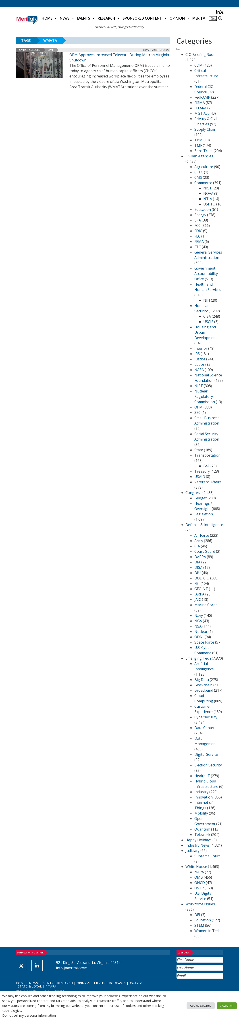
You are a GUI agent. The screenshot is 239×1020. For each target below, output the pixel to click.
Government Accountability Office (206, 273)
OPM (50, 49)
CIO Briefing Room (200, 54)
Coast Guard (204, 551)
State (198, 449)
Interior (200, 348)
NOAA (208, 193)
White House (196, 866)
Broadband (203, 690)
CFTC (198, 172)
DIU (197, 572)
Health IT (202, 775)
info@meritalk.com (71, 967)
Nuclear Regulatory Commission (204, 396)
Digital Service (206, 754)
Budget (200, 498)
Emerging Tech (198, 658)
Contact (46, 990)
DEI (197, 914)
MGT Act (201, 113)
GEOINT (201, 588)
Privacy (59, 990)
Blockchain (203, 685)
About (19, 990)
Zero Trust (203, 150)
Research (106, 18)
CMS (198, 177)
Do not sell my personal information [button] (29, 1015)
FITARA (200, 108)
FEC (197, 236)
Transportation (207, 455)
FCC (197, 225)
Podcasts (117, 983)
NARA (199, 872)
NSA (198, 626)
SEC (197, 412)
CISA (207, 316)
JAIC (197, 599)
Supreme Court (207, 855)
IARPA (199, 594)
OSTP (199, 888)
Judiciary (192, 850)
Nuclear (201, 631)
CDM (198, 65)
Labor (199, 364)
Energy (200, 214)
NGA (198, 620)
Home (47, 18)
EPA (197, 220)
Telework (202, 834)
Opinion (177, 18)
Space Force (204, 642)
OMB (198, 877)
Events (83, 18)
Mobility (201, 813)
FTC (197, 246)
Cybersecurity (205, 717)
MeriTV (198, 18)
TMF (198, 145)
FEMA (199, 241)
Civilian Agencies (29, 49)
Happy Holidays (198, 839)
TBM (198, 140)
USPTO (209, 204)
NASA (199, 369)
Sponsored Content (142, 18)
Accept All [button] (226, 1006)
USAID (199, 476)
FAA (206, 465)
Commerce (203, 182)
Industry (201, 791)
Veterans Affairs (207, 482)
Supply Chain (205, 129)
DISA (198, 567)
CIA (197, 546)
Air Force (201, 535)
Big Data (201, 679)
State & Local (30, 986)
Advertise (32, 990)
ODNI (199, 636)
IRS (197, 353)
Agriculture (203, 166)
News (65, 18)
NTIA (207, 198)
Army (198, 540)
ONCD (199, 882)
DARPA (200, 556)
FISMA (199, 102)
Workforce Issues (200, 904)
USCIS (208, 321)
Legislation (203, 514)
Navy (198, 615)
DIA (197, 562)
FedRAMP (202, 97)
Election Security (208, 765)
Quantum (202, 829)
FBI (197, 583)
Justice (199, 359)
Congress (193, 492)
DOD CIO (201, 578)
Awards (136, 983)
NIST (207, 188)
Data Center (204, 727)
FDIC (198, 230)
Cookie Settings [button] (200, 1006)
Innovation (203, 797)
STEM (199, 925)
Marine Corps (205, 604)
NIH (206, 300)
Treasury (202, 471)
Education (202, 209)
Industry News (197, 845)
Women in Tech (207, 930)
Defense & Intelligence (204, 524)
